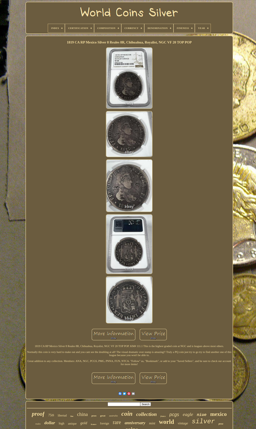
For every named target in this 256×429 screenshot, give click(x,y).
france (93, 424)
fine (71, 416)
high (61, 423)
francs (163, 416)
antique (72, 423)
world (166, 422)
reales (38, 424)
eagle (188, 414)
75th (51, 415)
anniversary (135, 423)
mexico (218, 414)
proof (38, 414)
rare (117, 422)
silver (203, 421)
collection (146, 414)
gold (83, 423)
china (82, 414)
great (102, 415)
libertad (62, 415)
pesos (94, 415)
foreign (104, 423)
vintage (183, 423)
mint (152, 423)
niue (202, 415)
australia (113, 415)
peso (221, 423)
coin (127, 413)
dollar (49, 422)
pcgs (174, 414)
